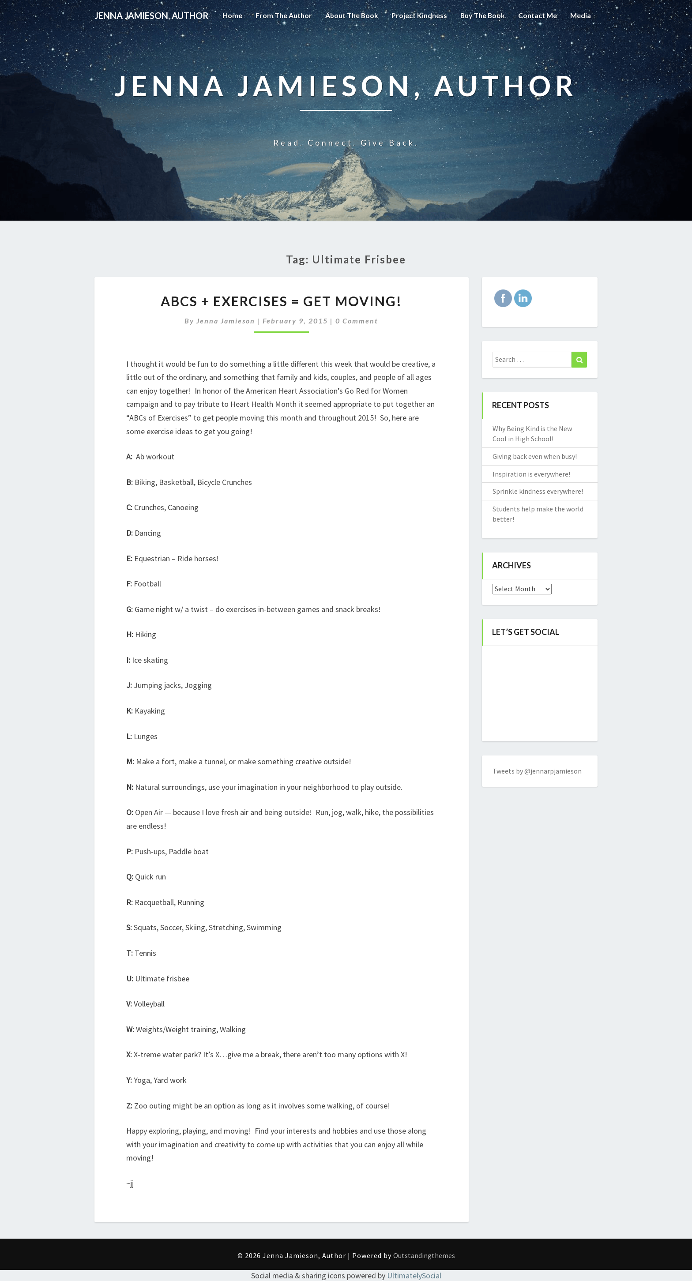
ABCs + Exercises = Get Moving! (281, 301)
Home (230, 46)
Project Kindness (418, 46)
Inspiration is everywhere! (531, 474)
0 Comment (356, 320)
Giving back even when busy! (535, 456)
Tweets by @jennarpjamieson (537, 770)
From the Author (281, 46)
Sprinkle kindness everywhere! (538, 491)
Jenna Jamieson (225, 320)
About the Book (350, 46)
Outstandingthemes (424, 1255)
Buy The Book (482, 46)
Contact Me (537, 46)
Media (580, 46)
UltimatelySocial (414, 1275)
